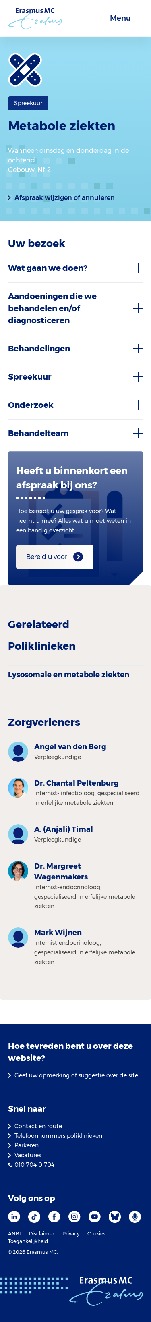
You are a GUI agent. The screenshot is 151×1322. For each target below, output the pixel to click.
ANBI (14, 1234)
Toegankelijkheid (28, 1241)
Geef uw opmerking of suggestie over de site (76, 1075)
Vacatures (27, 1155)
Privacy (70, 1234)
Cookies (96, 1234)
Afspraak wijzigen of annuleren (64, 198)
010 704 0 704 (34, 1164)
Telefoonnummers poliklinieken (58, 1135)
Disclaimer (41, 1234)
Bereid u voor (46, 557)
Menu (120, 18)
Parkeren (26, 1145)
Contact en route (38, 1126)
